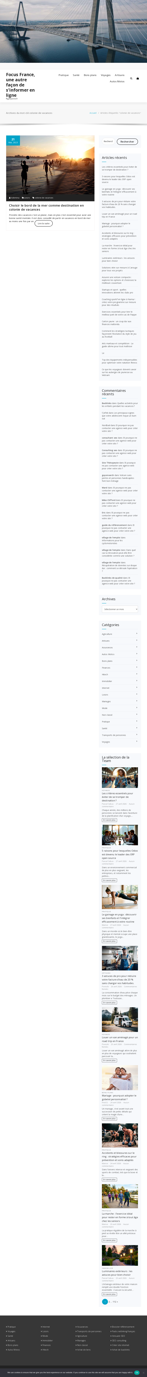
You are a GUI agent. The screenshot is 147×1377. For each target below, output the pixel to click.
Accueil (93, 112)
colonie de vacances (44, 197)
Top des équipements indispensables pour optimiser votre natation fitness (119, 361)
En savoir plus (109, 820)
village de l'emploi (111, 537)
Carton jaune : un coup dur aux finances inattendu (116, 323)
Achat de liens (84, 1349)
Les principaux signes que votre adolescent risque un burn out (119, 415)
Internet (106, 688)
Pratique (64, 75)
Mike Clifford (109, 500)
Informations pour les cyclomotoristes (112, 542)
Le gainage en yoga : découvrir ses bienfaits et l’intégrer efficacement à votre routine (119, 192)
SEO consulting (119, 1340)
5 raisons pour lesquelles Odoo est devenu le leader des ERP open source (118, 179)
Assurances (107, 647)
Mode (105, 708)
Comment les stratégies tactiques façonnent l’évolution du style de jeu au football (119, 334)
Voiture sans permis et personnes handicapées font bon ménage (118, 478)
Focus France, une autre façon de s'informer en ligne (20, 85)
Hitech (105, 674)
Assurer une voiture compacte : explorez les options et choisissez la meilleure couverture (119, 280)
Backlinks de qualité (112, 577)
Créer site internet (120, 1345)
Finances (106, 667)
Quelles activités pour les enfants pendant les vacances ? (120, 404)
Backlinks (107, 403)
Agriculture (107, 634)
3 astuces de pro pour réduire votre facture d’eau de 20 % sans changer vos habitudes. (119, 204)
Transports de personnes (114, 735)
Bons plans (90, 75)
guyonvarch (108, 475)
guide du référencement (114, 525)
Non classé (107, 715)
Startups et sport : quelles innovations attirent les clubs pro (117, 291)
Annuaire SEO (118, 1336)
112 (114, 1301)
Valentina (14, 197)
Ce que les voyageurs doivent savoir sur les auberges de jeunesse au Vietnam (119, 372)
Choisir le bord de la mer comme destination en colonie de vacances (46, 207)
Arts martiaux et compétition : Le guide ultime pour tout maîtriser (118, 345)
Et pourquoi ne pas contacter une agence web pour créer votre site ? (120, 428)
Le (103, 353)
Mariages (106, 701)
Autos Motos (117, 81)
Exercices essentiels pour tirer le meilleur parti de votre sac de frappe (119, 313)
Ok (137, 1373)
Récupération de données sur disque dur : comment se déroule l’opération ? (119, 568)
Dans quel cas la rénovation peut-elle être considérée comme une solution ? (119, 553)
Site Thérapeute (110, 462)
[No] (143, 1372)
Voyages (106, 75)
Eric (104, 512)
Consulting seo (109, 450)
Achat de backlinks (121, 1349)
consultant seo (109, 437)
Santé (76, 75)
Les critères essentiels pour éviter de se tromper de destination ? (119, 168)
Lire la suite (44, 223)
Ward (104, 487)
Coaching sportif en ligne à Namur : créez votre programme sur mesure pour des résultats (119, 302)
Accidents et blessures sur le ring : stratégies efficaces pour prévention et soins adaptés (119, 236)
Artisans (119, 75)
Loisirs (27, 197)
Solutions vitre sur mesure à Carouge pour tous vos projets (119, 269)
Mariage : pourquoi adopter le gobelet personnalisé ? (116, 225)
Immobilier (107, 681)
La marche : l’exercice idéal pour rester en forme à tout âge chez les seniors (119, 248)
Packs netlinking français (123, 1331)
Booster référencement (123, 1326)
